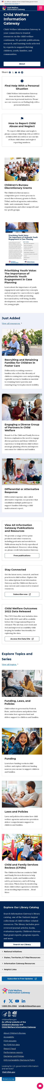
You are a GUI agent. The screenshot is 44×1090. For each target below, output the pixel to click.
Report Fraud (10, 1049)
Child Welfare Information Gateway (19, 1027)
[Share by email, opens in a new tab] (16, 73)
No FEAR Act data (12, 1045)
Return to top (8, 1079)
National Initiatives (13, 952)
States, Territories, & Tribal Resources (22, 957)
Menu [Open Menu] (40, 9)
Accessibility (9, 1037)
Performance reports (13, 1052)
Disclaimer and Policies (14, 1056)
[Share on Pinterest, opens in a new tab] (22, 73)
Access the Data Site (19, 639)
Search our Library (17, 944)
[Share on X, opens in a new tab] (13, 73)
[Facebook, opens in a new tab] (4, 1001)
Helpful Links (10, 969)
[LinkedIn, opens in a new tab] (23, 1001)
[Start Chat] (40, 1086)
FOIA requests (10, 1041)
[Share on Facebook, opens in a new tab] (10, 73)
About (22, 64)
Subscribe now (18, 594)
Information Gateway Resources (19, 963)
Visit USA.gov (8, 1072)
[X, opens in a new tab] (11, 1001)
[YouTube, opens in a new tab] (17, 1001)
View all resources (12, 323)
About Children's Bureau (15, 1033)
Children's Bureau (10, 1025)
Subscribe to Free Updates (19, 979)
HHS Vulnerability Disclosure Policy (19, 1060)
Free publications (22, 556)
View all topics (10, 664)
